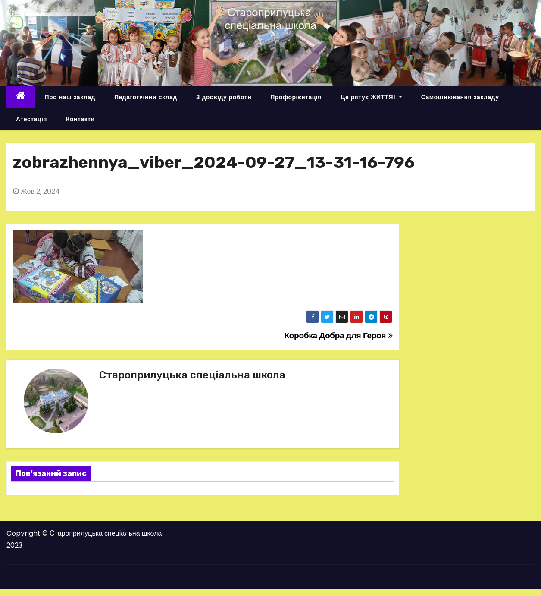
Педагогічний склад (145, 97)
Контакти (80, 119)
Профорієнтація (296, 97)
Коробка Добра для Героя (338, 335)
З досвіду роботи (224, 97)
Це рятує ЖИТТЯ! (371, 97)
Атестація (31, 119)
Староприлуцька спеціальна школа (192, 375)
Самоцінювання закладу (460, 97)
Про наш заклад (70, 97)
